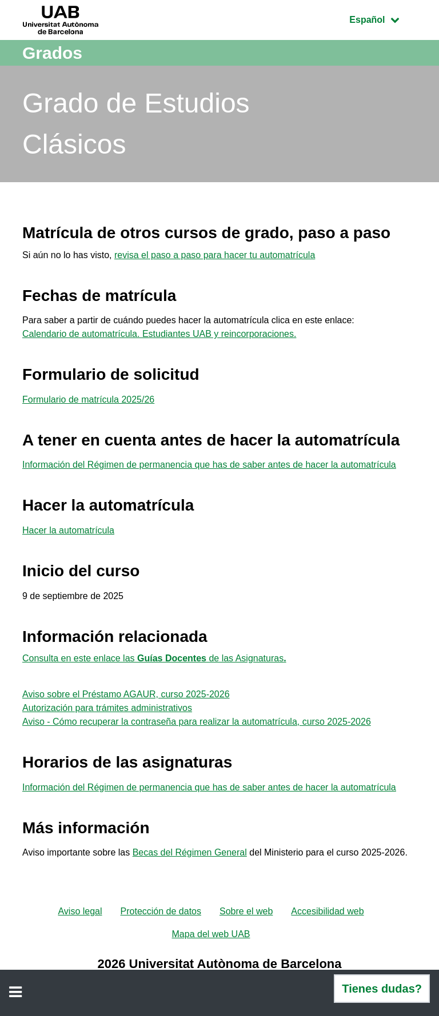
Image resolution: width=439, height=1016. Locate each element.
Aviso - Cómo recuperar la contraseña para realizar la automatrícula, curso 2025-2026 (196, 721)
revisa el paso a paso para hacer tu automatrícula (214, 255)
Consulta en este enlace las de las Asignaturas (154, 658)
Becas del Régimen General (190, 852)
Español (383, 19)
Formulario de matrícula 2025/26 (88, 399)
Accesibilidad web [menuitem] (327, 911)
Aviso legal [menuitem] (80, 911)
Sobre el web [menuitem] (246, 911)
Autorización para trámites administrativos (107, 708)
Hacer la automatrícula (68, 530)
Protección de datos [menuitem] (161, 911)
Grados (52, 52)
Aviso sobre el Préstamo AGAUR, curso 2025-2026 (126, 694)
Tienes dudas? (382, 988)
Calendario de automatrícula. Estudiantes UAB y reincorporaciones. (159, 334)
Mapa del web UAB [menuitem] (211, 934)
